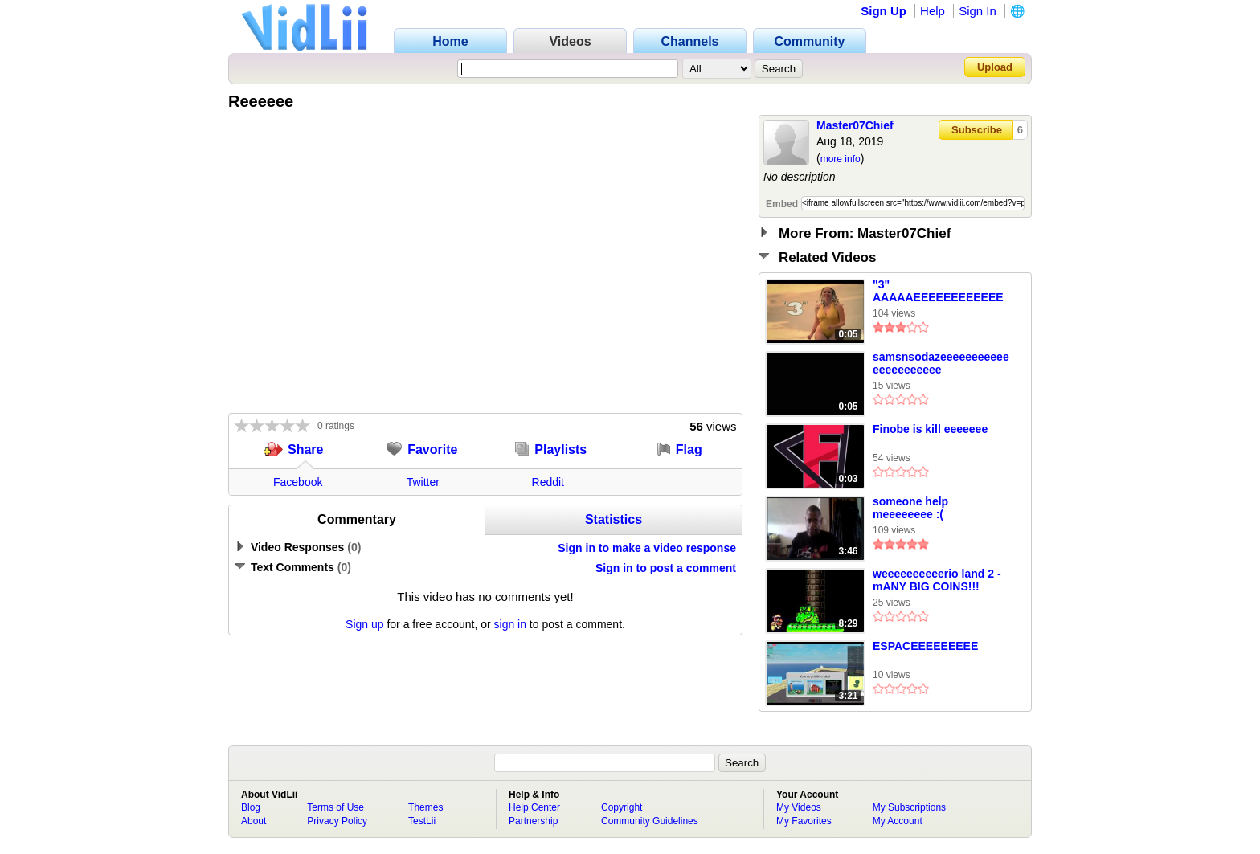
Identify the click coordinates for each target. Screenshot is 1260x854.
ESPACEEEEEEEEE (925, 645)
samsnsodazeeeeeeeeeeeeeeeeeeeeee (941, 363)
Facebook (297, 482)
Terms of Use (335, 807)
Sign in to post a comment (665, 568)
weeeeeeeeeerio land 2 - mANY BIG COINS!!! (937, 580)
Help (932, 11)
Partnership (533, 821)
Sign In (977, 11)
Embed (782, 204)
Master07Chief (855, 125)
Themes (425, 807)
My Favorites (804, 821)
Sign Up (883, 11)
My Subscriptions (909, 807)
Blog (250, 807)
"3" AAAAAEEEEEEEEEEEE (938, 291)
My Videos (798, 807)
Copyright (621, 807)
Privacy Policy (337, 821)
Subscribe (976, 130)
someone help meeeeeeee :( (910, 508)
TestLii (422, 821)
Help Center (534, 807)
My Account (897, 821)
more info (840, 159)
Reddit (548, 482)
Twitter (423, 482)
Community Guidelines (649, 821)
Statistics (613, 519)
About (253, 821)
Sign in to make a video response (647, 547)
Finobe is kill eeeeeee (930, 429)
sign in (510, 624)
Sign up (364, 624)
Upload (994, 67)
